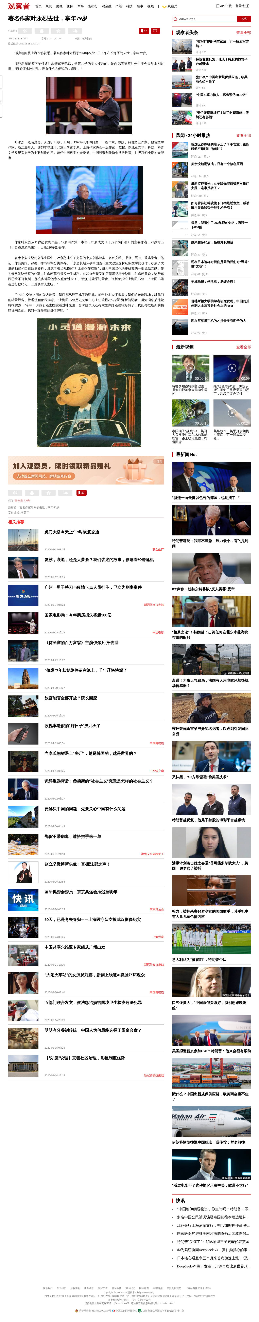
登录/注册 (242, 6)
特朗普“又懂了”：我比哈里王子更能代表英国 (213, 1242)
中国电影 (158, 632)
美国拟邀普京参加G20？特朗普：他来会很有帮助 (211, 1051)
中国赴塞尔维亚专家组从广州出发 (75, 947)
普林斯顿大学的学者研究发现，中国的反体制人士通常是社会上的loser (220, 303)
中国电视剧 (157, 743)
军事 (80, 6)
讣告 (27, 500)
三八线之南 (157, 771)
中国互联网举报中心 (125, 1310)
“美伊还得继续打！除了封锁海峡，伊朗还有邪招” (222, 115)
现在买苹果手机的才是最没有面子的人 (218, 321)
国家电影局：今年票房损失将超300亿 (78, 615)
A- (51, 38)
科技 (129, 6)
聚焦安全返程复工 (152, 854)
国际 (70, 6)
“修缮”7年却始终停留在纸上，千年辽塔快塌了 (86, 670)
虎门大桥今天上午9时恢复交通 (72, 532)
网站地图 (144, 1288)
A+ (59, 38)
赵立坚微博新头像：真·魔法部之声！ (77, 864)
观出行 (93, 6)
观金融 (106, 6)
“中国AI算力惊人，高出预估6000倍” (221, 95)
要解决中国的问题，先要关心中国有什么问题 (85, 808)
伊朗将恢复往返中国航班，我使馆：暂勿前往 (208, 1142)
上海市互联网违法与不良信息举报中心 (161, 1310)
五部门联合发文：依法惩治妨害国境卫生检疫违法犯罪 (93, 1002)
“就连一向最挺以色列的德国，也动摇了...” (206, 498)
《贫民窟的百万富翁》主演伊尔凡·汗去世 (81, 642)
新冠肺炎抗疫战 (154, 605)
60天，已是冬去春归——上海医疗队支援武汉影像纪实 (93, 919)
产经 (119, 6)
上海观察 (158, 937)
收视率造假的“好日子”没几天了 (73, 725)
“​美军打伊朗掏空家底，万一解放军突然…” (222, 44)
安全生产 (158, 549)
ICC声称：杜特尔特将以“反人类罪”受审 (203, 589)
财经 (59, 6)
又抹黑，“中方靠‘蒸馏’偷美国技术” (200, 777)
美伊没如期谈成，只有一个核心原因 (217, 164)
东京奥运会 (157, 909)
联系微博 (116, 1288)
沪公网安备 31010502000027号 (93, 1310)
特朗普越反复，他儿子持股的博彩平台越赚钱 (221, 61)
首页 (38, 6)
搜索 (244, 19)
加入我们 (130, 1288)
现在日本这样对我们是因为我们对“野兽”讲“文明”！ (220, 264)
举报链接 (158, 1288)
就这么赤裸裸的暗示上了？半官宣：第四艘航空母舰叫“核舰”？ (220, 146)
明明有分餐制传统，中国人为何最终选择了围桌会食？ (93, 1030)
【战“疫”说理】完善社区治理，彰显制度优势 (85, 1057)
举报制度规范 (174, 1288)
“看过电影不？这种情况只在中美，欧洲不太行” (210, 1185)
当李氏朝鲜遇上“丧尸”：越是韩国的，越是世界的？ (91, 753)
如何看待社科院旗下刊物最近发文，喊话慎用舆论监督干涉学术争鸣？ (220, 205)
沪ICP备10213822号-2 (55, 1296)
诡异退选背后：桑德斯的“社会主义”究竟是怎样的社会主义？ (99, 781)
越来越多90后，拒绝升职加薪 (212, 242)
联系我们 (48, 1288)
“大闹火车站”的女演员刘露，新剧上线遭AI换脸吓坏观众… (96, 974)
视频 (150, 6)
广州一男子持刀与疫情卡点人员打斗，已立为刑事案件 (93, 587)
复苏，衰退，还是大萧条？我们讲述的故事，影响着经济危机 (99, 559)
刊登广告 (103, 1288)
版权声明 (75, 1288)
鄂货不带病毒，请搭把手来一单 (73, 836)
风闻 (49, 6)
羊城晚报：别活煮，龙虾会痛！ (213, 281)
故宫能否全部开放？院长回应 (71, 698)
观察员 (170, 6)
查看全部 (243, 33)
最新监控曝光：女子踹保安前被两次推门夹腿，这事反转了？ (220, 186)
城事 (140, 6)
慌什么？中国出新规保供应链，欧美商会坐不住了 (221, 79)
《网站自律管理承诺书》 (198, 1288)
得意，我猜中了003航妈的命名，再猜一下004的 (219, 225)
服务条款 (89, 1288)
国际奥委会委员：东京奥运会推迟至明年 (81, 891)
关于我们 (61, 1288)
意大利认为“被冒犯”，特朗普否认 (199, 960)
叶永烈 (19, 500)
